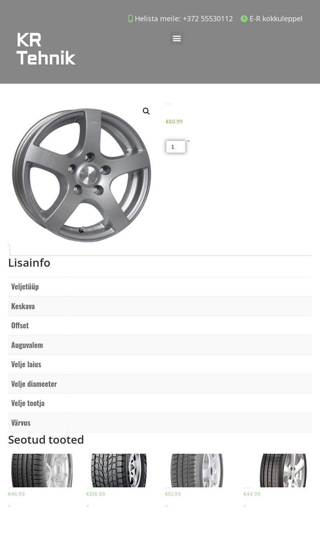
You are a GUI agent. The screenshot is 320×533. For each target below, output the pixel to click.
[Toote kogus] (175, 147)
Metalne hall (69, 416)
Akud (173, 159)
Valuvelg (68, 280)
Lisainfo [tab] (8, 249)
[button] (176, 38)
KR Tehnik (45, 50)
